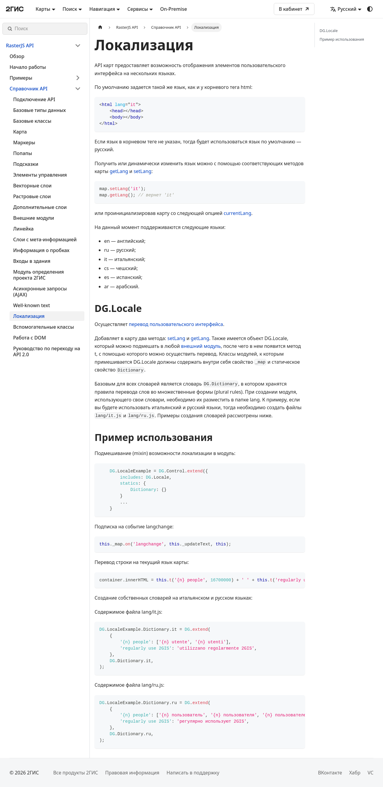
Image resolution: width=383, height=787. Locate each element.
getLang (119, 171)
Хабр (354, 772)
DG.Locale (329, 30)
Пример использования (342, 39)
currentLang (237, 213)
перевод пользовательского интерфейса (176, 324)
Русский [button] (343, 9)
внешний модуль (201, 346)
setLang (142, 171)
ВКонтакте (330, 772)
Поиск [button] (70, 9)
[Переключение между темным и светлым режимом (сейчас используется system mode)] (370, 9)
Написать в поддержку (193, 772)
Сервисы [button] (137, 9)
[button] (43, 45)
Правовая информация (132, 772)
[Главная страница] (100, 27)
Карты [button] (43, 9)
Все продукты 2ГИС (75, 772)
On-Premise (173, 9)
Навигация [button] (102, 9)
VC (370, 772)
